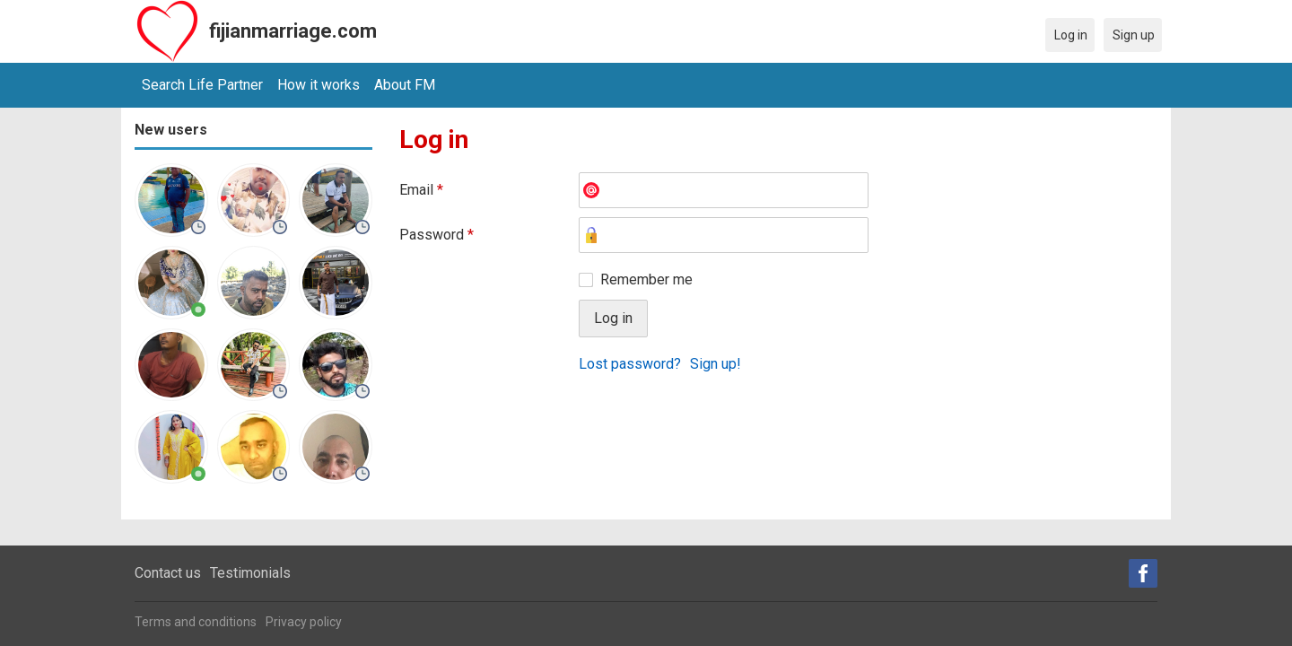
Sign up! (715, 363)
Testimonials (250, 572)
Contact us (168, 572)
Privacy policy (304, 622)
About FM (404, 84)
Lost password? (630, 363)
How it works (318, 84)
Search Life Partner (202, 84)
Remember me (646, 279)
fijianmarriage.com (293, 31)
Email (421, 189)
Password (436, 234)
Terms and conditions (196, 622)
